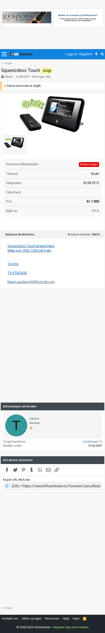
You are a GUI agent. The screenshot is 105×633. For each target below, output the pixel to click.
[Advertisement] (52, 345)
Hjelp (66, 618)
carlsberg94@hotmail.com (35, 282)
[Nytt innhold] (96, 54)
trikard (8, 76)
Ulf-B (95, 211)
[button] (4, 54)
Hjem (76, 618)
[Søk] (102, 54)
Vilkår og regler (31, 618)
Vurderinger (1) (92, 441)
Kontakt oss (10, 618)
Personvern (52, 618)
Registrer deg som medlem (71, 627)
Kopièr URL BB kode (16, 479)
